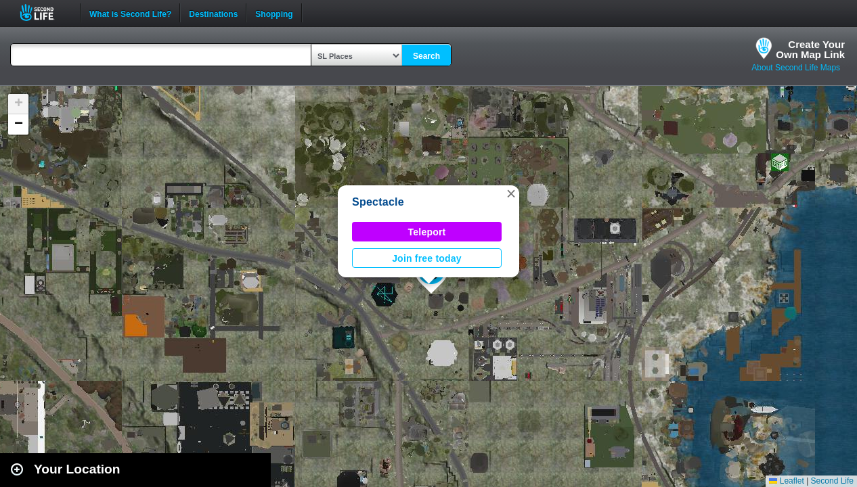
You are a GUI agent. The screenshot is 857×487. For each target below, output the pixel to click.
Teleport (427, 232)
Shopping (273, 12)
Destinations (213, 12)
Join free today (427, 258)
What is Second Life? (130, 12)
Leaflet (786, 481)
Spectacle (378, 202)
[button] (511, 193)
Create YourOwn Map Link (810, 49)
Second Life (44, 12)
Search (426, 56)
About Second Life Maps (795, 67)
